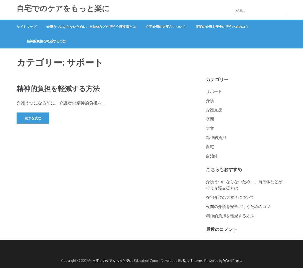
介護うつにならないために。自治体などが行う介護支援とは (91, 27)
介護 (210, 100)
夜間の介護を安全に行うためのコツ (222, 27)
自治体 (212, 155)
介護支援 (214, 109)
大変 (210, 128)
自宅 (210, 146)
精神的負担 (216, 137)
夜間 (210, 119)
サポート (214, 91)
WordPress (232, 261)
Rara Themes (193, 261)
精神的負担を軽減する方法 (46, 41)
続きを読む (33, 118)
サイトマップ (26, 27)
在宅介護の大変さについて (166, 27)
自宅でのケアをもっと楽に (63, 8)
